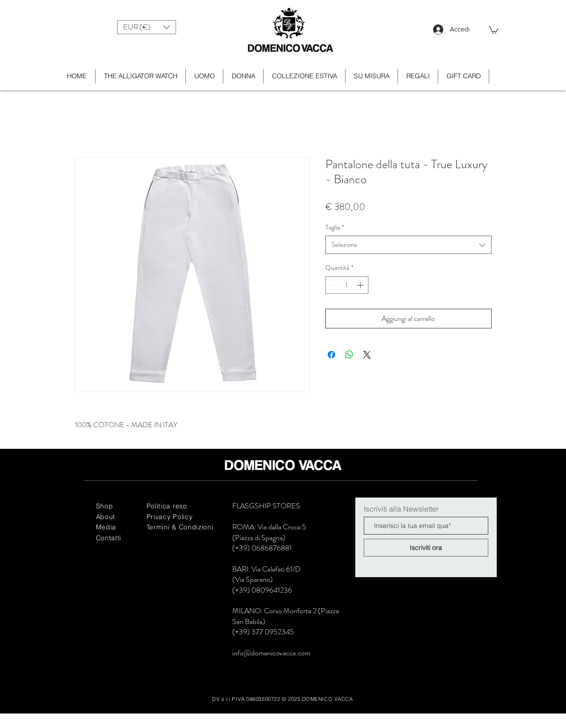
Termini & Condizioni (180, 527)
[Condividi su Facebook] (331, 354)
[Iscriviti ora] (426, 548)
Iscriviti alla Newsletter (401, 509)
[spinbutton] (346, 285)
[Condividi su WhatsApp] (349, 354)
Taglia (334, 227)
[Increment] (361, 285)
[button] (146, 27)
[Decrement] (332, 285)
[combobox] (408, 245)
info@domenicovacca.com (271, 652)
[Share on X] (367, 354)
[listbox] (146, 27)
